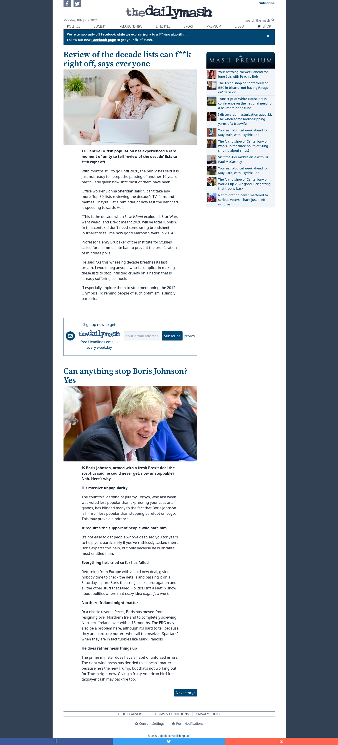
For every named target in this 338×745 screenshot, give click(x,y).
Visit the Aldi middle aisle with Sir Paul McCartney (243, 159)
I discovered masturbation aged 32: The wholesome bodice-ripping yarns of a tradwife (245, 119)
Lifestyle (163, 26)
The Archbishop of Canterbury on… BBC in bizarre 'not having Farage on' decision (244, 87)
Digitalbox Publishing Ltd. (174, 736)
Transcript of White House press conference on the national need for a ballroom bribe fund (245, 103)
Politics (74, 26)
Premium (214, 26)
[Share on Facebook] (56, 741)
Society (100, 26)
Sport (188, 26)
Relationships (131, 26)
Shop (264, 26)
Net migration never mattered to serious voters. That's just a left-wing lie (243, 199)
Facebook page (103, 40)
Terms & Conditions (172, 714)
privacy (189, 336)
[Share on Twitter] (169, 741)
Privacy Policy (208, 714)
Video (239, 26)
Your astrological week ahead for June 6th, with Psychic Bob (243, 74)
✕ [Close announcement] (268, 35)
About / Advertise (132, 714)
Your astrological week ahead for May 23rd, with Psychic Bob (243, 170)
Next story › (185, 692)
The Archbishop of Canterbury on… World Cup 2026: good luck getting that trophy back (244, 184)
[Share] (281, 741)
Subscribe (172, 335)
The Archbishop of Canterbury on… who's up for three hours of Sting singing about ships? (244, 146)
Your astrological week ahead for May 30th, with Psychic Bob (243, 132)
